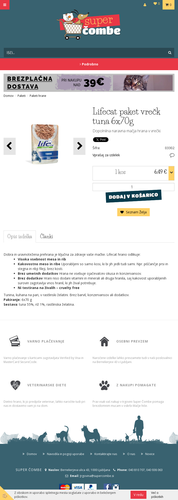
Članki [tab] (46, 236)
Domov (9, 96)
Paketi (22, 96)
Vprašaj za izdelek (106, 155)
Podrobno (89, 64)
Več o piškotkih (157, 495)
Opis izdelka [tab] (19, 236)
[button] (79, 146)
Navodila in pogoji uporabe (65, 454)
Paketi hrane (38, 96)
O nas (131, 454)
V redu (138, 494)
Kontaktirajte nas (105, 454)
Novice (150, 454)
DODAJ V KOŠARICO (133, 196)
